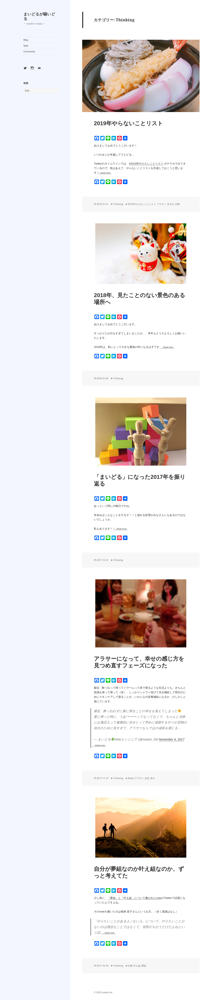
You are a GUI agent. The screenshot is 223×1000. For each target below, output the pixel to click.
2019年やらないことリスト (128, 123)
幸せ (152, 778)
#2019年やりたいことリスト (146, 163)
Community (29, 51)
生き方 (170, 204)
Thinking (118, 204)
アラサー (161, 204)
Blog (25, 40)
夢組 (144, 965)
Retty (130, 778)
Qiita (25, 46)
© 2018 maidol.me (103, 992)
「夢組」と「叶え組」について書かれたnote (134, 897)
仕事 (130, 965)
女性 (147, 778)
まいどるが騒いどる (39, 16)
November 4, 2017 (171, 739)
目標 (177, 204)
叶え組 (137, 965)
